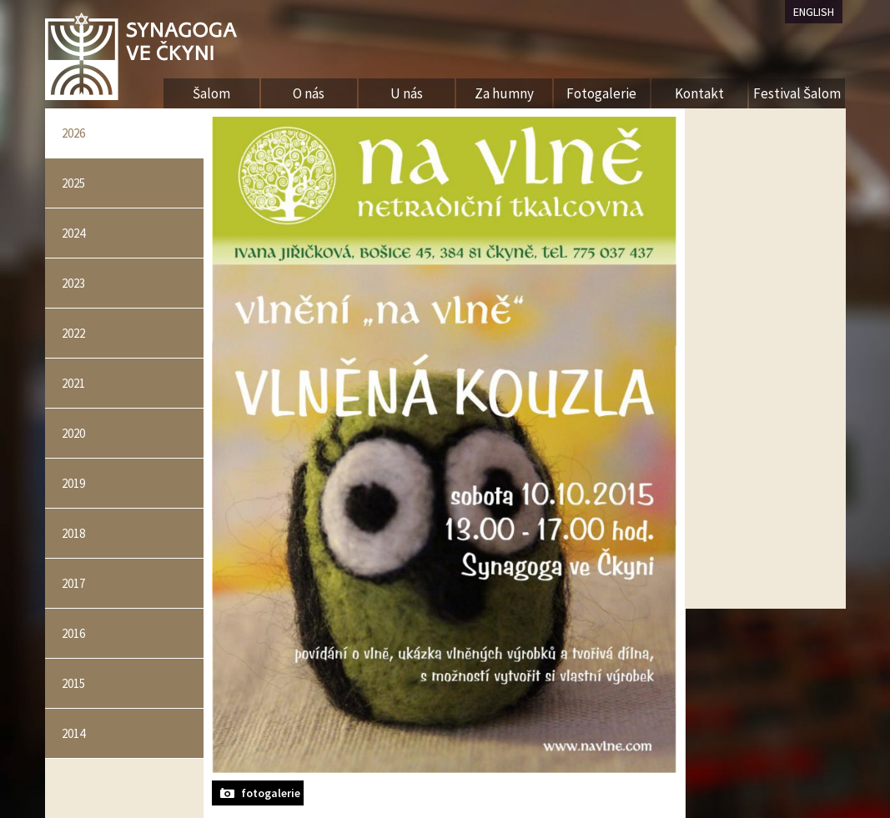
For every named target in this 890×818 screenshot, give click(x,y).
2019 (73, 483)
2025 (73, 183)
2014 (73, 733)
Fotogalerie (601, 93)
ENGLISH (813, 11)
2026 (73, 133)
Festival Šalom (797, 93)
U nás (406, 93)
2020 (73, 433)
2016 (73, 633)
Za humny (504, 93)
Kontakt (699, 93)
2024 (73, 233)
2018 (73, 533)
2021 (73, 383)
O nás (308, 93)
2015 (73, 683)
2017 (73, 583)
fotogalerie (270, 792)
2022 (73, 333)
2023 (73, 283)
